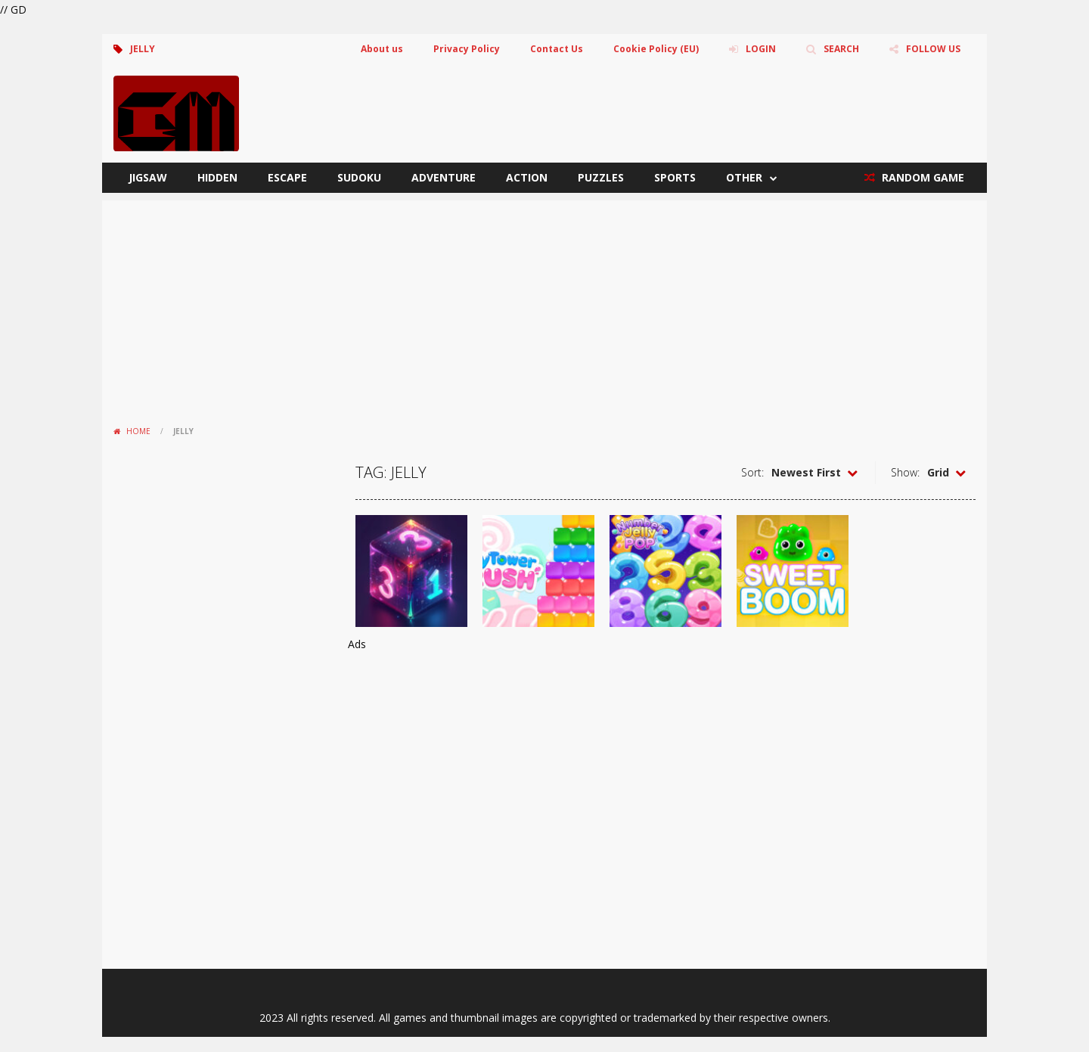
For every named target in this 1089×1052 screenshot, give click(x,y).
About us (382, 48)
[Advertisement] (544, 306)
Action (527, 177)
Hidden (217, 177)
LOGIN (761, 48)
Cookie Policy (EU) (656, 48)
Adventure (443, 177)
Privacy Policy (466, 48)
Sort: (752, 472)
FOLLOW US (933, 48)
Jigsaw (148, 177)
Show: (905, 472)
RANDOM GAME (921, 177)
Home (138, 431)
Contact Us (556, 48)
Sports (675, 177)
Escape (287, 177)
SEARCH (841, 48)
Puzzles (601, 177)
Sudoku (359, 177)
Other (744, 177)
